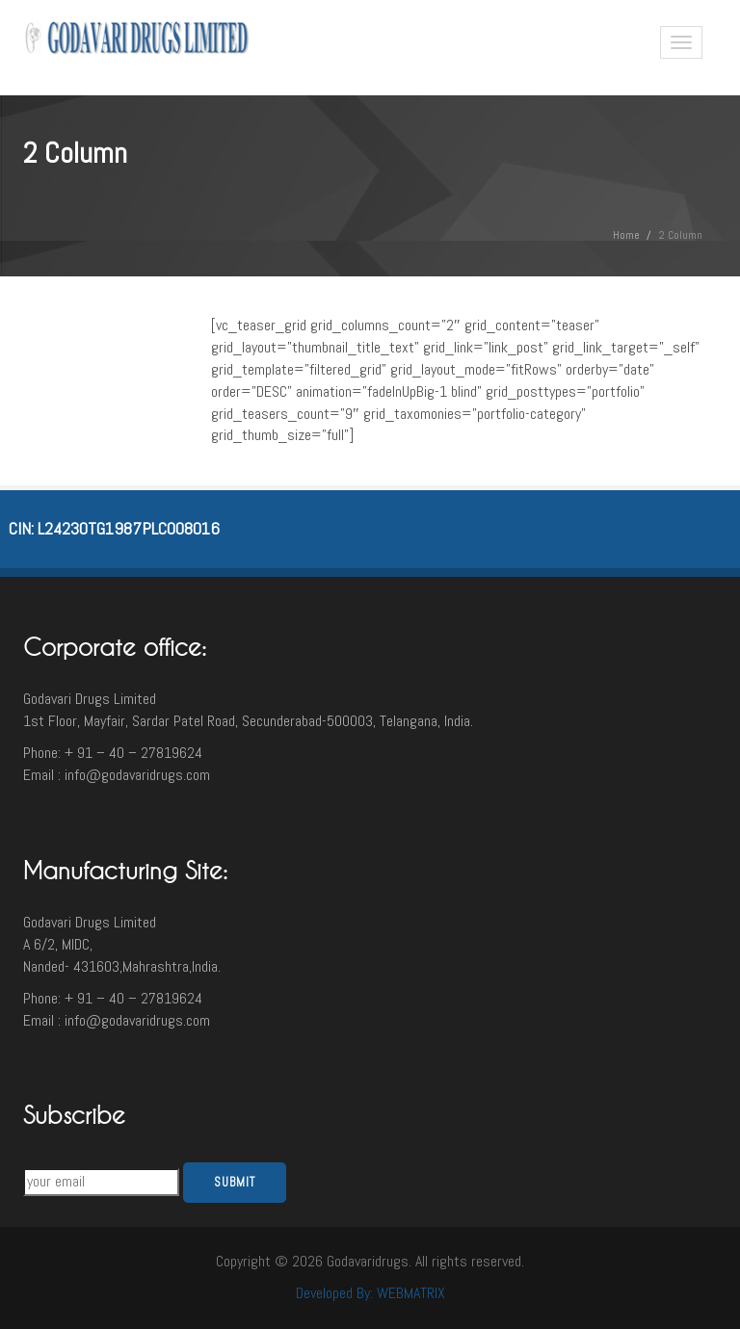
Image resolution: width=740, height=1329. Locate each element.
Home (626, 235)
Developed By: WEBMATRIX (370, 1293)
